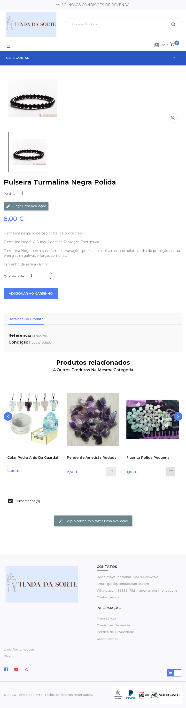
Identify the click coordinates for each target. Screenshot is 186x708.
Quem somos (107, 639)
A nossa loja (106, 618)
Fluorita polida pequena (148, 458)
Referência (19, 335)
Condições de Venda (113, 625)
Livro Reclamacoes (19, 649)
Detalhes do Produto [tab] (26, 319)
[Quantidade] (38, 276)
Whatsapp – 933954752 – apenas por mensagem (137, 590)
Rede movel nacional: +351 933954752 (127, 577)
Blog (7, 656)
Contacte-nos (108, 597)
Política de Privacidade (115, 632)
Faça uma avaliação (26, 206)
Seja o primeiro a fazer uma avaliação (93, 521)
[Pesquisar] (124, 24)
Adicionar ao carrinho (31, 293)
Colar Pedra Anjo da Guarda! (32, 458)
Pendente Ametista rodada (91, 458)
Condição (18, 342)
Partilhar (22, 193)
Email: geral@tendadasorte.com (123, 584)
